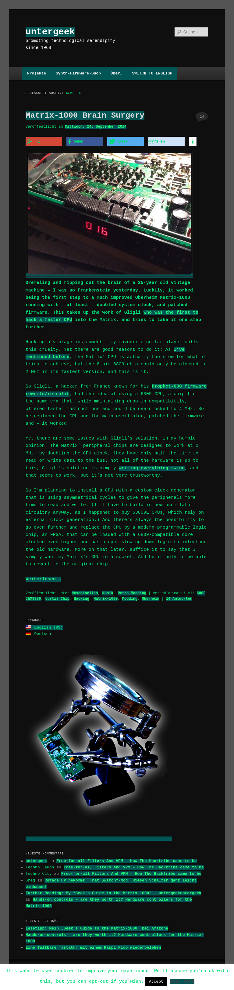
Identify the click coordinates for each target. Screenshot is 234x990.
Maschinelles (85, 591)
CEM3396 (33, 596)
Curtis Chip (57, 596)
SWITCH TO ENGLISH (152, 73)
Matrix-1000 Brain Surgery (85, 115)
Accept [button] (156, 981)
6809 (201, 591)
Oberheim (150, 596)
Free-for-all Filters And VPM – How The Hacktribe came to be (126, 858)
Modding (129, 596)
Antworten (179, 596)
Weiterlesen (43, 577)
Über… (116, 73)
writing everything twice (152, 467)
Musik (107, 591)
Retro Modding (132, 591)
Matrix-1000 (106, 596)
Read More (182, 981)
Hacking (81, 596)
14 (202, 116)
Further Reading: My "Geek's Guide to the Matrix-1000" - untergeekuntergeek (113, 890)
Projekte (36, 73)
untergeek (50, 32)
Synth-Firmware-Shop (78, 73)
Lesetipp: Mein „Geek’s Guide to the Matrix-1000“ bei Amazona (97, 926)
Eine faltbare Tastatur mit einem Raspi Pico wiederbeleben (93, 945)
